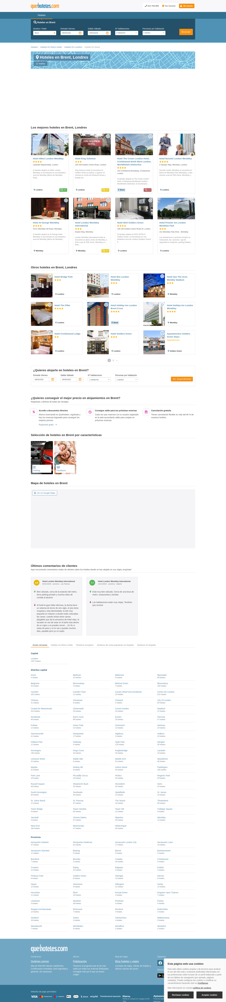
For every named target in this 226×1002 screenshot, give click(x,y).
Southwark (78, 763)
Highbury (119, 704)
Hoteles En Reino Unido (51, 47)
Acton (33, 646)
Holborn (160, 704)
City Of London (164, 671)
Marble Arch (120, 729)
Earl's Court (78, 688)
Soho (159, 755)
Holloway (77, 713)
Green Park (78, 696)
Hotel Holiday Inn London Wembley (180, 277)
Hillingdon (119, 855)
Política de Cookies (79, 987)
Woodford (119, 897)
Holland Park (36, 713)
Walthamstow (163, 888)
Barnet (118, 821)
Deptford (161, 679)
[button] (186, 6)
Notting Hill (78, 738)
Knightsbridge (121, 721)
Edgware (119, 838)
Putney (160, 871)
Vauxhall (34, 788)
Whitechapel (120, 796)
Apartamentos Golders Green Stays (178, 306)
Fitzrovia (161, 688)
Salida (94, 29)
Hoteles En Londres (73, 47)
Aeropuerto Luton (165, 813)
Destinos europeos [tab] (85, 616)
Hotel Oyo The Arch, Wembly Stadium (177, 249)
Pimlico (118, 746)
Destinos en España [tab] (146, 616)
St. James (161, 763)
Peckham (119, 871)
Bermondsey (78, 654)
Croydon (34, 838)
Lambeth (161, 721)
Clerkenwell (78, 679)
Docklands (35, 688)
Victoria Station (80, 788)
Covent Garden (122, 679)
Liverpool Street (38, 729)
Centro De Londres (165, 662)
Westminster (78, 796)
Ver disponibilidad (182, 350)
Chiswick (119, 671)
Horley (160, 855)
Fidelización (80, 932)
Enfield (160, 838)
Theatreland (162, 771)
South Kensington (39, 763)
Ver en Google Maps (44, 464)
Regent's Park (163, 746)
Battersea (119, 646)
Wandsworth (36, 897)
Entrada (68, 29)
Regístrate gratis (48, 395)
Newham (77, 871)
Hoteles (34, 47)
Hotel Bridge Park (63, 247)
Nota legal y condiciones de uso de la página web (50, 987)
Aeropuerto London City (125, 813)
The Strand (120, 771)
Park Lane (35, 746)
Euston (118, 688)
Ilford (75, 863)
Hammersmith (37, 704)
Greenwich (120, 696)
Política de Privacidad (97, 987)
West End (35, 796)
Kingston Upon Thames (167, 863)
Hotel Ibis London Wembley (120, 249)
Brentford (35, 830)
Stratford (35, 888)
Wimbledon (78, 897)
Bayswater (162, 646)
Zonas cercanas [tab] (40, 616)
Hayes (34, 855)
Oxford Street (121, 738)
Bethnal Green (121, 654)
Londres (34, 629)
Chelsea (34, 671)
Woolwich (161, 897)
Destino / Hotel (39, 29)
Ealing (76, 838)
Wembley (161, 788)
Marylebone (162, 729)
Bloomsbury (162, 654)
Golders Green (79, 846)
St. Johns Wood (38, 771)
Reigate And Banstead (41, 880)
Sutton (76, 888)
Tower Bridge (37, 780)
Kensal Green (121, 863)
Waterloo (119, 788)
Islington (161, 713)
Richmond (77, 880)
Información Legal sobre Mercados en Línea (48, 991)
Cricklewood (162, 830)
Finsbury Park (37, 846)
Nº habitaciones (122, 29)
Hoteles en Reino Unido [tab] (62, 616)
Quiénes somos (40, 932)
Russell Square (38, 755)
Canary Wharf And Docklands (128, 662)
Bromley (76, 830)
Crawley (119, 830)
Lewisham (35, 871)
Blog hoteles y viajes (127, 932)
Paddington (162, 738)
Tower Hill (119, 780)
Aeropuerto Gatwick (40, 813)
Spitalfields (120, 763)
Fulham (34, 696)
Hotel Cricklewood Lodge (67, 304)
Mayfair (34, 738)
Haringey (119, 846)
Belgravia (35, 654)
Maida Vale (78, 729)
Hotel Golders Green (121, 304)
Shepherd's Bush (80, 755)
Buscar (186, 31)
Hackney (161, 696)
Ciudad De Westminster (41, 679)
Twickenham (120, 888)
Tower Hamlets (79, 780)
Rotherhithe (162, 880)
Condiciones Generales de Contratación (124, 987)
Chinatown (78, 671)
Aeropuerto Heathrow (82, 813)
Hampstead (78, 704)
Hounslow (35, 863)
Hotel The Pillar (62, 276)
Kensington (36, 721)
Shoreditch (120, 755)
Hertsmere (77, 855)
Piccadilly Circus (80, 746)
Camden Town (79, 662)
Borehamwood (163, 821)
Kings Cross (78, 721)
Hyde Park (120, 713)
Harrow (160, 846)
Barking (76, 821)
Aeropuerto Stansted (40, 821)
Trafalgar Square (165, 780)
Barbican (77, 646)
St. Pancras (78, 771)
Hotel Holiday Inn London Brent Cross (124, 277)
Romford (119, 880)
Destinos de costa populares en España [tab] (115, 616)
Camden (34, 662)
